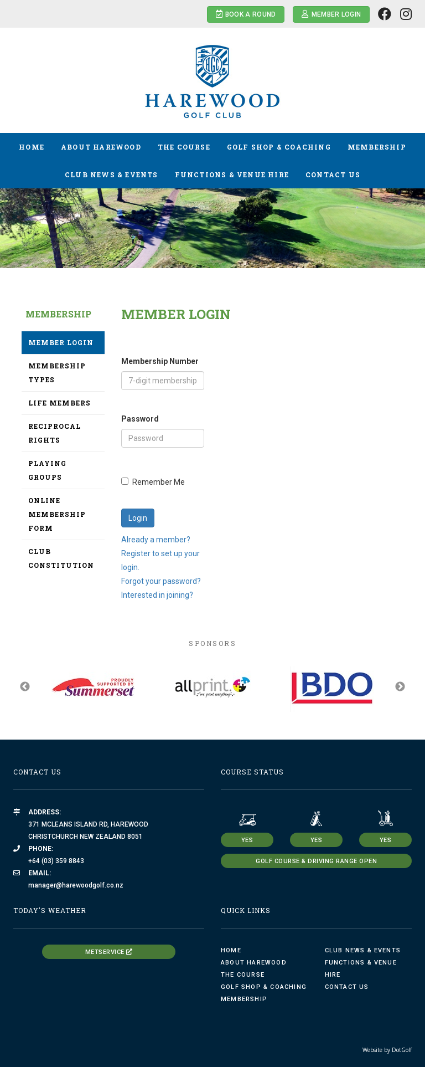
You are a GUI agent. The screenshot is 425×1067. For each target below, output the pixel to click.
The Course (184, 146)
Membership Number (160, 361)
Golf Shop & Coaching (279, 146)
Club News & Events (111, 174)
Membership (377, 146)
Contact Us (332, 174)
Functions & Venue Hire (232, 174)
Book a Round (246, 14)
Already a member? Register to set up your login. (160, 553)
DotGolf (402, 1050)
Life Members (59, 402)
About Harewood (101, 146)
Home (31, 146)
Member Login (331, 14)
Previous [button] (24, 686)
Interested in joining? (157, 595)
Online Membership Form (57, 514)
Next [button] (400, 686)
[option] (212, 214)
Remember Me (153, 482)
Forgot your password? (161, 581)
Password (140, 418)
